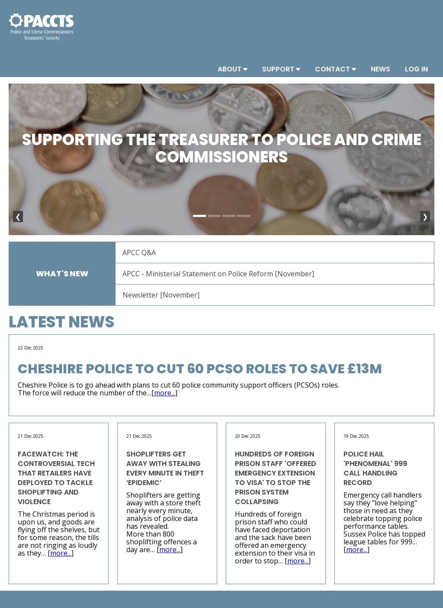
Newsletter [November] (160, 295)
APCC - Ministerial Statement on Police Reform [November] (218, 273)
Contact (335, 69)
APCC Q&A (139, 252)
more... (164, 393)
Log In (416, 69)
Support (281, 69)
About (232, 69)
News (380, 69)
